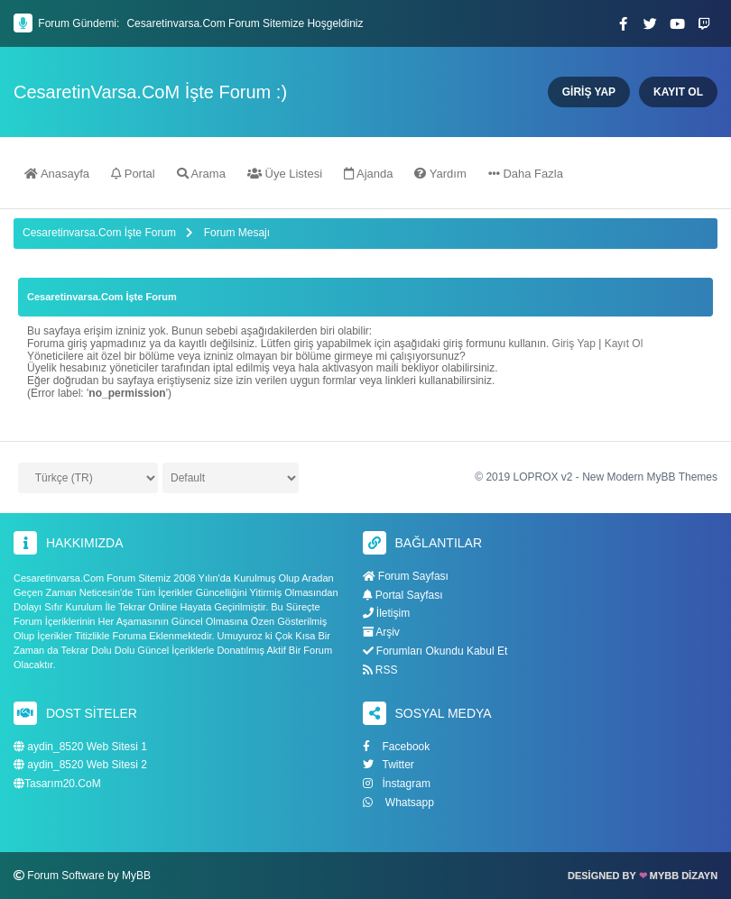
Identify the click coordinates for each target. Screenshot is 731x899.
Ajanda (368, 173)
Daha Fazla (525, 173)
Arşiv (381, 632)
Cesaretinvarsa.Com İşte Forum (99, 232)
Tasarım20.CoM (57, 784)
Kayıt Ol (624, 343)
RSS (380, 670)
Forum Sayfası (406, 576)
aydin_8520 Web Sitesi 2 (80, 765)
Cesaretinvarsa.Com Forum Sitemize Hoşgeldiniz (244, 23)
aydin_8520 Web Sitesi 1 (80, 747)
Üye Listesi (284, 173)
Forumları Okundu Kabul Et (435, 651)
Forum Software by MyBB (89, 875)
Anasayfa (56, 173)
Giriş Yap (574, 343)
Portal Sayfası (403, 595)
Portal (133, 173)
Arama (201, 173)
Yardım (440, 173)
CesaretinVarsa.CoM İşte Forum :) (150, 92)
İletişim (387, 613)
